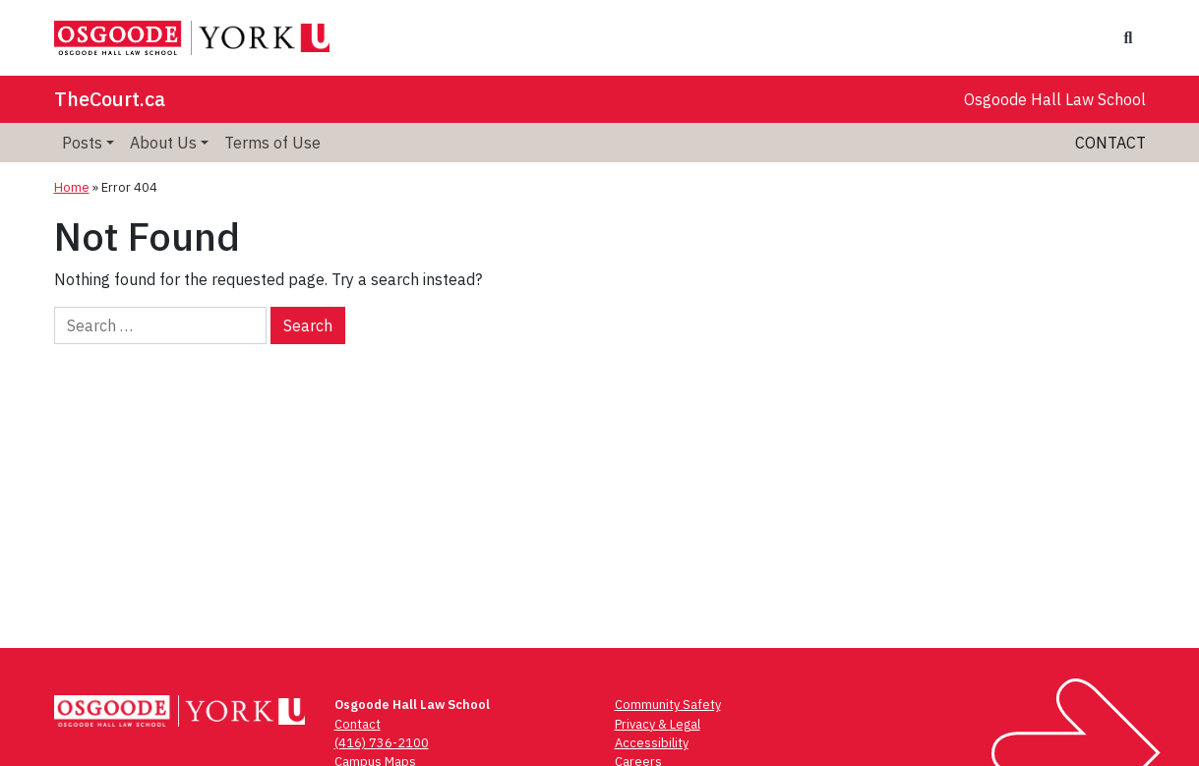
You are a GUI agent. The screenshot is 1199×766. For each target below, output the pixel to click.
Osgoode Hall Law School (1055, 99)
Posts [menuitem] (82, 142)
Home (72, 187)
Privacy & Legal (657, 724)
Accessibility (652, 743)
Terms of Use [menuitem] (272, 142)
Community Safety (668, 704)
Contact (1110, 142)
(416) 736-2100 (381, 743)
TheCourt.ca (109, 99)
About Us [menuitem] (163, 142)
